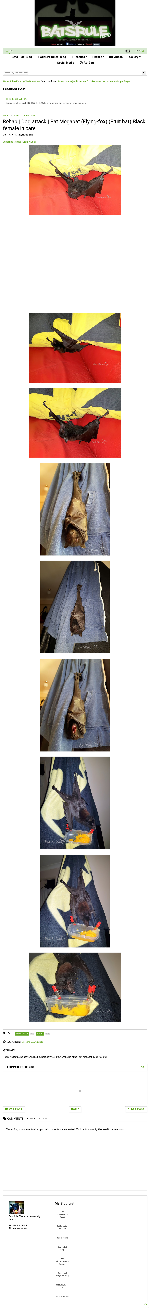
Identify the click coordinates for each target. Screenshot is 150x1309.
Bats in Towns (62, 1238)
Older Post (136, 1109)
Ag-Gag (87, 62)
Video (16, 115)
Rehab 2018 (29, 115)
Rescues (79, 57)
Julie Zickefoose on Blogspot (62, 1261)
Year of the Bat (62, 1297)
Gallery (134, 57)
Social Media (65, 62)
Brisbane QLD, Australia (32, 1042)
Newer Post (14, 1109)
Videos (116, 57)
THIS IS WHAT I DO (16, 98)
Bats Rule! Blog (21, 57)
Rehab (98, 57)
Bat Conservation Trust (62, 1214)
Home (5, 115)
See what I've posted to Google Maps (110, 81)
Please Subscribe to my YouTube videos (21, 81)
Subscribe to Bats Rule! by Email (19, 141)
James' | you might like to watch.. (73, 81)
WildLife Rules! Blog (52, 57)
